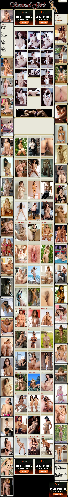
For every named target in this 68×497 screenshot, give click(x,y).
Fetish (26, 434)
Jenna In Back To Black (59, 475)
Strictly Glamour (3, 48)
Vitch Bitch (42, 136)
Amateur (38, 327)
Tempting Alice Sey (44, 201)
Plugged (42, 436)
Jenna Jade (17, 436)
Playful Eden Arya (58, 469)
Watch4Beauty (3, 54)
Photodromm (3, 43)
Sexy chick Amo (17, 136)
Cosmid (2, 29)
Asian (39, 177)
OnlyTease (2, 42)
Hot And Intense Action (18, 329)
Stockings (38, 220)
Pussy (39, 263)
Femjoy (2, 34)
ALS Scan (2, 25)
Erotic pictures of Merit (31, 372)
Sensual (51, 177)
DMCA (32, 475)
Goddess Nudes (3, 36)
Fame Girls (3, 33)
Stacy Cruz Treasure (58, 476)
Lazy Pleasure (43, 372)
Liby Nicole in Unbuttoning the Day (60, 468)
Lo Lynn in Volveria (34, 28)
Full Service (43, 393)
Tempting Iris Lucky (18, 372)
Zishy (2, 55)
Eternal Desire (3, 32)
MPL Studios (3, 41)
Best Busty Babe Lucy (18, 308)
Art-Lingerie (3, 27)
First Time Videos (4, 35)
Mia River (16, 201)
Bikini (39, 284)
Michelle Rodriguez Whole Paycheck (61, 474)
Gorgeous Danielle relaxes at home (33, 436)
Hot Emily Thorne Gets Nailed (19, 222)
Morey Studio (3, 40)
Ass (26, 370)
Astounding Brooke (58, 466)
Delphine (29, 308)
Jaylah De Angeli (43, 222)
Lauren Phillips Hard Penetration (46, 265)
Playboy (2, 44)
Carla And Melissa (31, 393)
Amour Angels (3, 26)
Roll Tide (29, 265)
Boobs (26, 199)
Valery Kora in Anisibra (58, 477)
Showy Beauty (3, 47)
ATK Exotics (3, 28)
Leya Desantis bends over (32, 201)
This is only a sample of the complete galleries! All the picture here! (34, 107)
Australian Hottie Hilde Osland (32, 329)
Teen (26, 220)
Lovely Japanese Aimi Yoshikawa (46, 329)
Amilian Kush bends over (59, 467)
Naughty (38, 306)
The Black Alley (3, 51)
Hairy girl (29, 222)
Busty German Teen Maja (32, 136)
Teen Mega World (4, 50)
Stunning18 (3, 49)
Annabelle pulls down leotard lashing (61, 473)
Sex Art (2, 46)
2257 (34, 475)
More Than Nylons (4, 39)
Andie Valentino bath (44, 308)
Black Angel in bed (58, 472)
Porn (26, 263)
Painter (16, 393)
